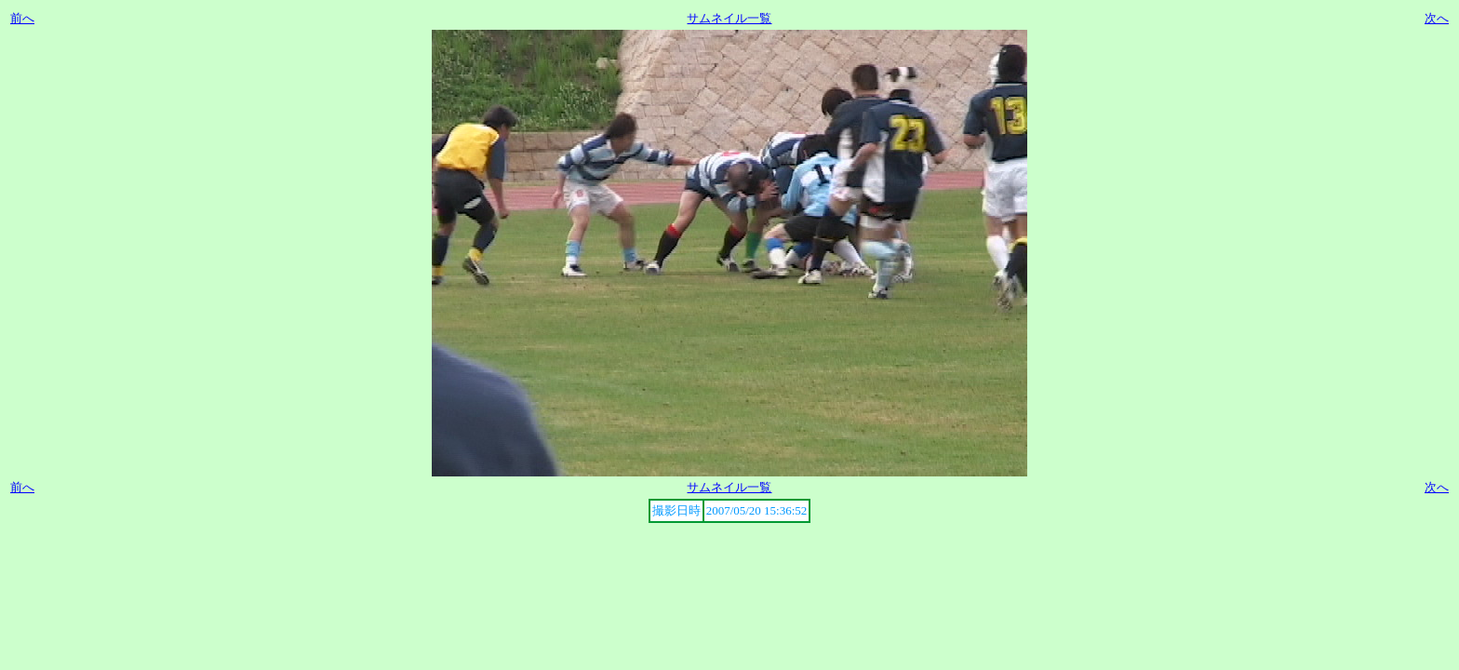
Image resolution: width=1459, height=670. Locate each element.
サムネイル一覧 (729, 18)
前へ (22, 18)
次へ (1437, 18)
